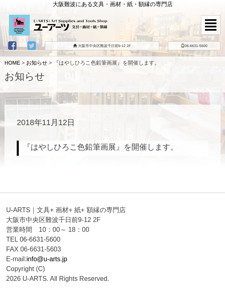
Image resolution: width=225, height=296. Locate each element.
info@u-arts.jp (47, 259)
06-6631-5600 (194, 46)
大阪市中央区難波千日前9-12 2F (102, 46)
